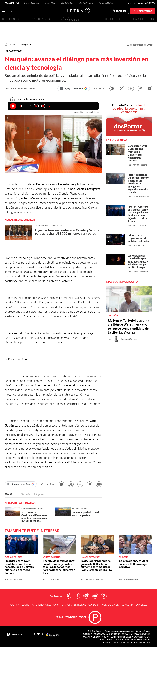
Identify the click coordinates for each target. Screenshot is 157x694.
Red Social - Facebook (77, 595)
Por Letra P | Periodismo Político (20, 88)
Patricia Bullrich (107, 2)
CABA (56, 604)
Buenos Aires (43, 604)
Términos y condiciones (114, 642)
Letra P (11, 44)
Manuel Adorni (31, 2)
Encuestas (111, 19)
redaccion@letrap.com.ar (137, 639)
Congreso (141, 604)
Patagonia (39, 494)
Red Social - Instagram (86, 595)
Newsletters (142, 19)
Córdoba (93, 604)
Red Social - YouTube (95, 595)
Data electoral (70, 18)
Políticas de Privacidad (138, 642)
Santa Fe (67, 604)
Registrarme (144, 10)
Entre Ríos (80, 604)
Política (14, 604)
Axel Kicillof (67, 2)
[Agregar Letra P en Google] (73, 88)
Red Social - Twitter (68, 595)
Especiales (40, 19)
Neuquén (25, 494)
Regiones (11, 19)
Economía (28, 604)
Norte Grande (110, 604)
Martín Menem (86, 2)
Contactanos (56, 595)
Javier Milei (50, 2)
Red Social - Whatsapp (104, 595)
